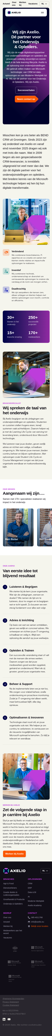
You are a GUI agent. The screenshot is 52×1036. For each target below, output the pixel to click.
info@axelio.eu (36, 922)
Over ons (14, 3)
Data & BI (32, 892)
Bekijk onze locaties (38, 926)
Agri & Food (8, 883)
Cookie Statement (11, 1005)
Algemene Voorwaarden (13, 998)
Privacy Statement (11, 1002)
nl (44, 3)
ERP (30, 888)
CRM (30, 883)
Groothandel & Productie (14, 899)
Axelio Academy (35, 905)
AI (29, 897)
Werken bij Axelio (14, 854)
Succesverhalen (26, 90)
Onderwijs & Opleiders (13, 904)
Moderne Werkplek (36, 901)
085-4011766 (35, 917)
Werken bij (22, 3)
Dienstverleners (10, 888)
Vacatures (32, 4)
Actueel (6, 4)
